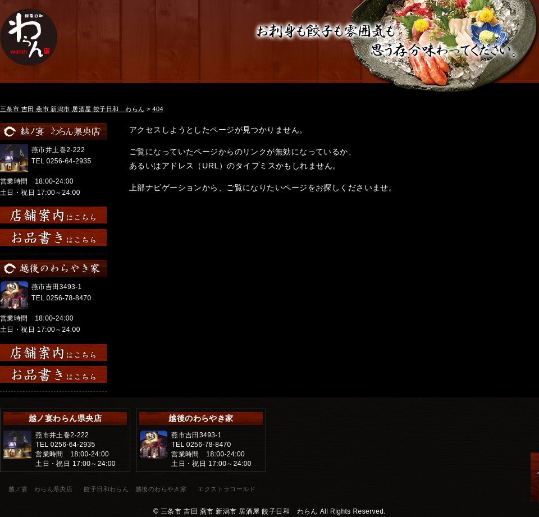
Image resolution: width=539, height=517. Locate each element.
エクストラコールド (226, 489)
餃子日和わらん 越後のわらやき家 (135, 489)
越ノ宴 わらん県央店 (40, 489)
